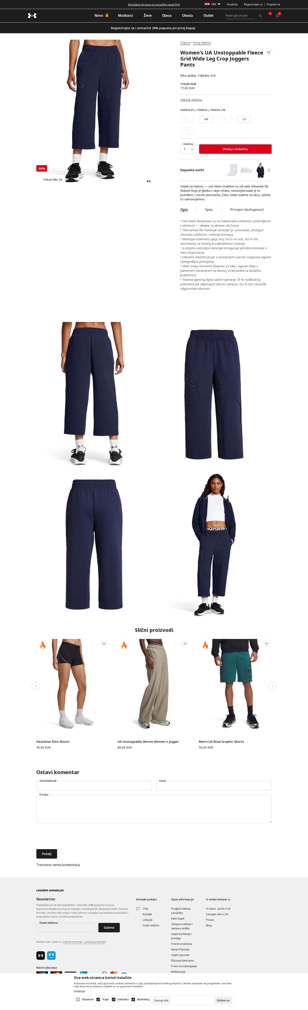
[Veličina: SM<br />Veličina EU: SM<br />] (206, 119)
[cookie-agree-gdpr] (223, 1000)
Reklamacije (178, 972)
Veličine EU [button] (187, 110)
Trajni (105, 999)
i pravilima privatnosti (94, 941)
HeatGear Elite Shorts (52, 742)
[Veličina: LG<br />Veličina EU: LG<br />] (244, 119)
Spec (209, 209)
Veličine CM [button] (217, 110)
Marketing (143, 999)
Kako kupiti (177, 918)
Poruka (44, 794)
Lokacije (148, 920)
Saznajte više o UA (217, 914)
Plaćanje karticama (182, 960)
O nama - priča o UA (218, 908)
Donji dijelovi (202, 43)
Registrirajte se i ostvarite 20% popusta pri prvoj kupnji (153, 28)
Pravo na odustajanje (184, 966)
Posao (210, 920)
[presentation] (68, 836)
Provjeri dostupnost (247, 209)
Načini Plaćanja (180, 949)
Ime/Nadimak (48, 781)
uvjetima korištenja (72, 941)
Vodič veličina (151, 925)
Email (162, 781)
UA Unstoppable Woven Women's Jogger (148, 742)
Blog (209, 925)
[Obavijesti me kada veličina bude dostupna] (187, 119)
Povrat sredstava (181, 944)
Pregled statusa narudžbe (181, 911)
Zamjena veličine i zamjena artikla (182, 926)
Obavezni (87, 999)
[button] (269, 64)
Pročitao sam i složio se (71, 942)
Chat (145, 908)
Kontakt (147, 914)
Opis (184, 209)
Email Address (49, 923)
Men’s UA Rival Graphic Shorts (221, 742)
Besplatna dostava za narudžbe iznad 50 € (154, 4)
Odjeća (185, 43)
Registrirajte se (253, 4)
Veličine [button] (202, 110)
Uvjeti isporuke (180, 955)
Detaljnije (79, 991)
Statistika (123, 999)
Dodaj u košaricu (235, 149)
